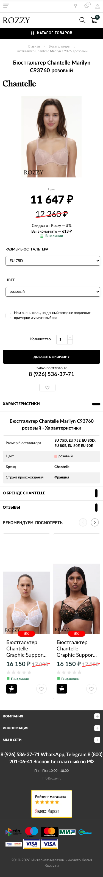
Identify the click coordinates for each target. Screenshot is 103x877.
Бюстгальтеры (59, 46)
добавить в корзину (51, 356)
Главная (34, 46)
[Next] (95, 522)
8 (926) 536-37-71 (70, 20)
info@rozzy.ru (52, 778)
